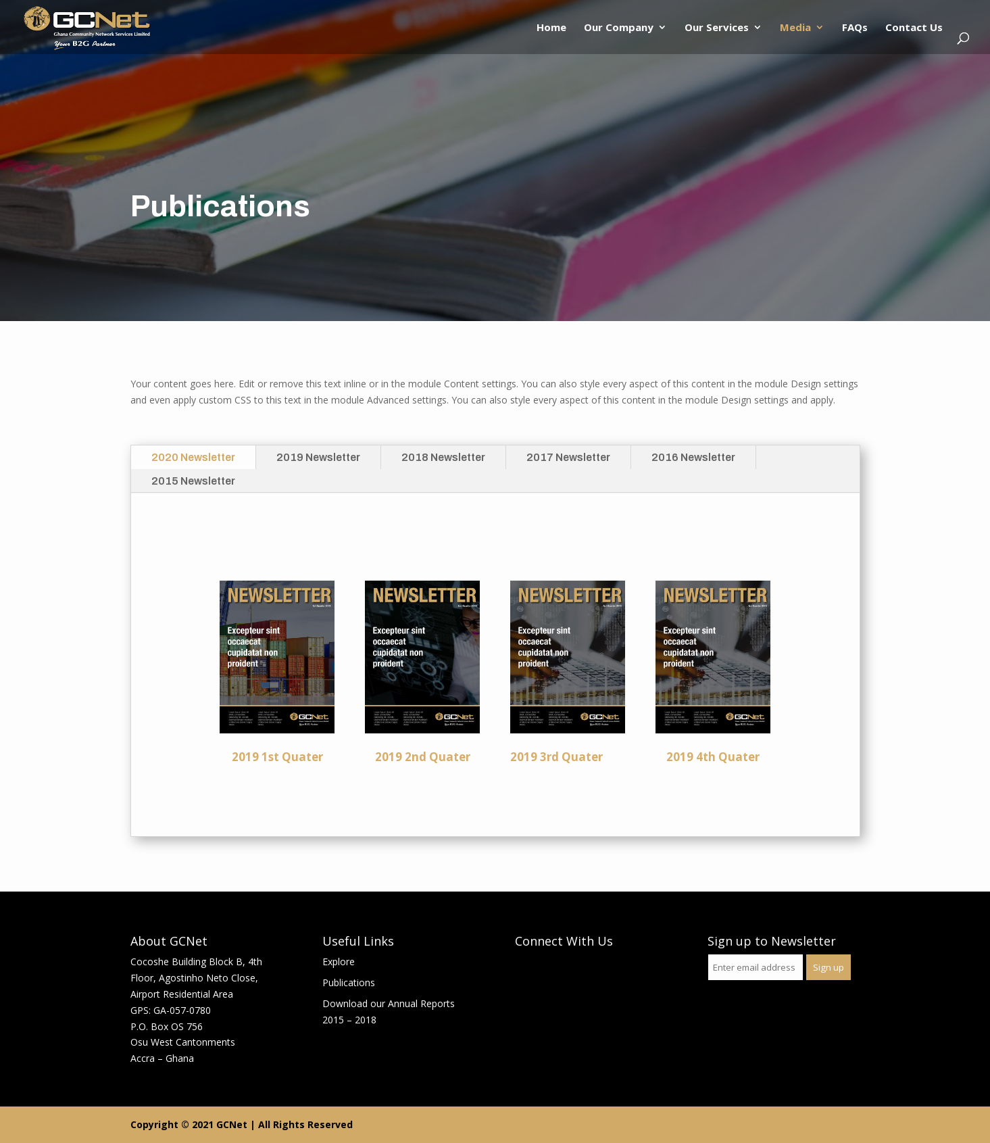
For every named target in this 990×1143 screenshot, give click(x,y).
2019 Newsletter (318, 457)
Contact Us (914, 28)
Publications (348, 982)
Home (551, 28)
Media (795, 28)
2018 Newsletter (443, 457)
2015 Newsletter (193, 481)
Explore (338, 961)
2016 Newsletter (693, 457)
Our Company (618, 28)
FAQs (855, 28)
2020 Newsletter (193, 457)
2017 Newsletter (568, 457)
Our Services (717, 28)
